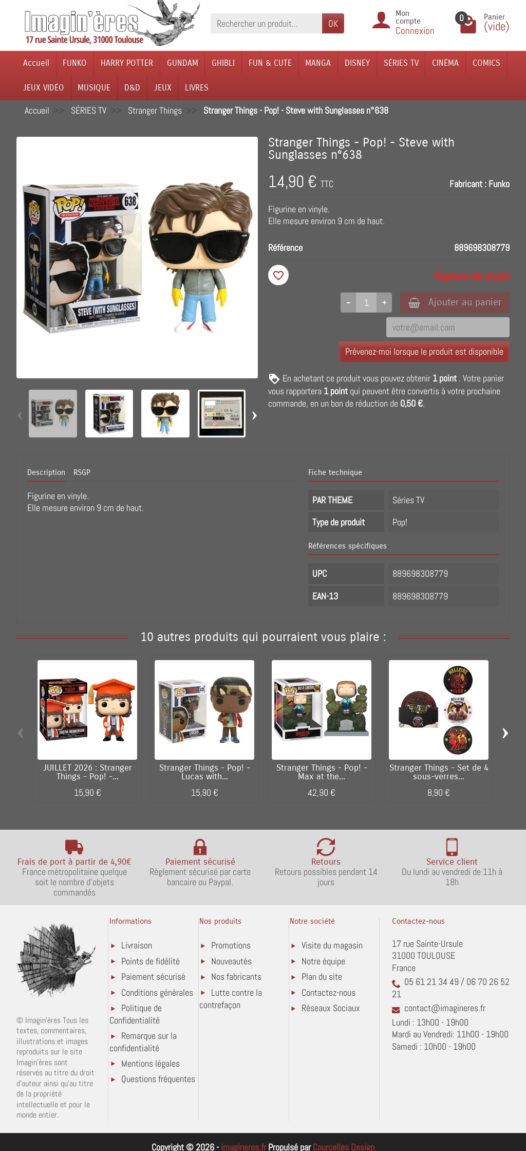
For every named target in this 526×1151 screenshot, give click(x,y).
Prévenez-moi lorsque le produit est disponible (424, 351)
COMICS (486, 63)
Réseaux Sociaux (331, 1008)
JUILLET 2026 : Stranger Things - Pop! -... (87, 772)
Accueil (36, 63)
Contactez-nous (328, 992)
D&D (132, 88)
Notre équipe (323, 961)
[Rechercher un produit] (266, 23)
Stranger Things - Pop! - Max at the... (321, 772)
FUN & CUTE (270, 63)
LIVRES (197, 88)
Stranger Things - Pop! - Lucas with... (204, 772)
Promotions (231, 945)
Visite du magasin (332, 945)
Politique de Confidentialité (135, 1014)
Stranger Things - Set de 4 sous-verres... (439, 772)
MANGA (318, 63)
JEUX (163, 88)
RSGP (81, 472)
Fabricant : (467, 184)
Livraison (136, 945)
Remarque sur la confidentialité (143, 1042)
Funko (499, 184)
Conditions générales (157, 992)
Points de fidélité (150, 961)
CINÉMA (445, 63)
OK (333, 23)
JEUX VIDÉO (43, 88)
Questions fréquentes (158, 1079)
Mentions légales (150, 1063)
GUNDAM (182, 63)
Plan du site (322, 976)
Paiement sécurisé (153, 976)
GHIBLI (223, 63)
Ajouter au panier (454, 302)
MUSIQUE (94, 88)
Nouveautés (231, 961)
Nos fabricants (236, 976)
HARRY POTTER (127, 63)
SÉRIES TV (401, 63)
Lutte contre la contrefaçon (230, 998)
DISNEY (357, 63)
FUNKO (75, 63)
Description (46, 472)
